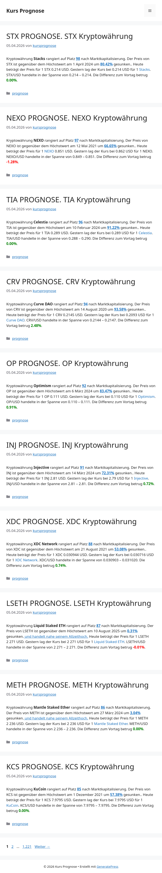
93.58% (120, 309)
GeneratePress (107, 866)
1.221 (26, 846)
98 (78, 58)
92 (84, 385)
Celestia (145, 232)
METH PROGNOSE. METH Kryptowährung (77, 685)
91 (82, 467)
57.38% (116, 794)
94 (86, 304)
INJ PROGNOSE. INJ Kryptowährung (67, 445)
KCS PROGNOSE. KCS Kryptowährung (70, 766)
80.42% (106, 64)
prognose (20, 93)
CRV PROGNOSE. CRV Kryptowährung (70, 281)
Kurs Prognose (25, 10)
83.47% (106, 391)
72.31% (108, 472)
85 (79, 789)
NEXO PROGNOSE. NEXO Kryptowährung (76, 118)
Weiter (42, 846)
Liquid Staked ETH (109, 641)
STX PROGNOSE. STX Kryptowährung (69, 36)
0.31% (132, 630)
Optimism (146, 396)
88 (90, 543)
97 (76, 140)
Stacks (144, 69)
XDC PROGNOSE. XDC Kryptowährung (71, 521)
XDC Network (26, 560)
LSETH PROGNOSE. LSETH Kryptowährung (78, 603)
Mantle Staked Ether (111, 723)
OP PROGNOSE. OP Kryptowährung (67, 363)
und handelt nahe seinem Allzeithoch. (56, 636)
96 (81, 222)
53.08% (121, 549)
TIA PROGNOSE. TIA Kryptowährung (68, 199)
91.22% (113, 227)
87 (98, 625)
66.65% (110, 145)
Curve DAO (15, 320)
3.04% (135, 712)
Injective (141, 478)
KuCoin (12, 805)
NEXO (49, 151)
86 (103, 707)
